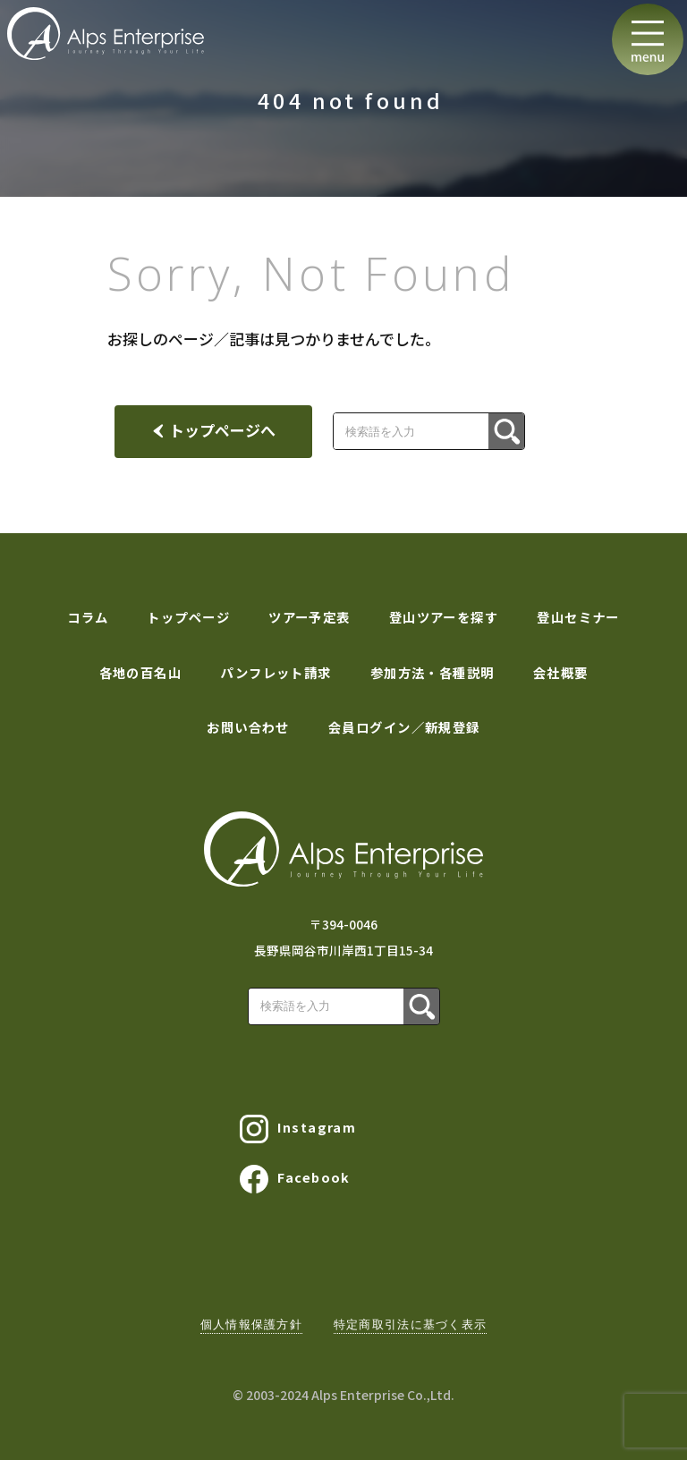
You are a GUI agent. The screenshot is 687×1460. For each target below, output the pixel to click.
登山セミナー (578, 616)
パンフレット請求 (276, 672)
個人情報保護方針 (251, 1324)
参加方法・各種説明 (432, 672)
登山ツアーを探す (444, 616)
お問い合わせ (248, 726)
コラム (87, 616)
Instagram (298, 1129)
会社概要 (561, 672)
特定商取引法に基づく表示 (410, 1324)
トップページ (188, 616)
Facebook (295, 1179)
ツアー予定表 (309, 616)
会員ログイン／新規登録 (404, 726)
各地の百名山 (140, 672)
